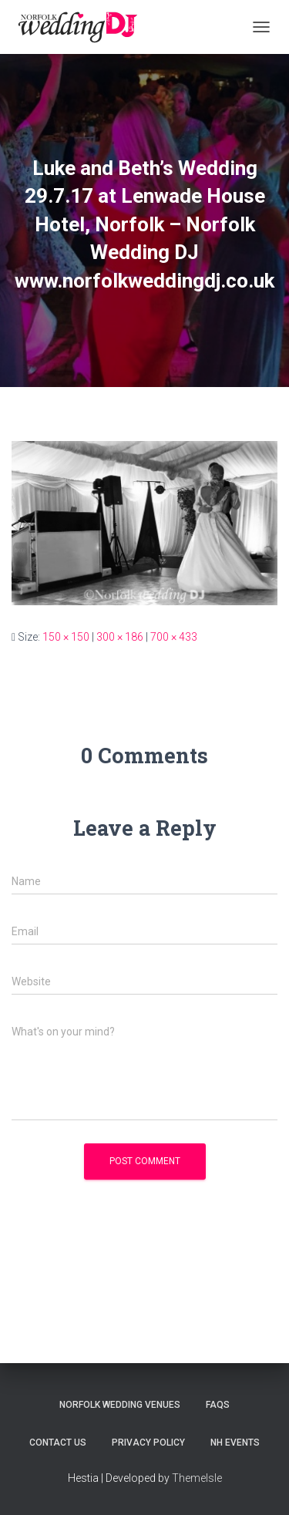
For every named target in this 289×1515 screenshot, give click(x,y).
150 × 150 (65, 637)
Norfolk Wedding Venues (119, 1404)
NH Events (235, 1442)
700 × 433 (173, 637)
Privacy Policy (148, 1442)
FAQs (218, 1404)
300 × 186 (119, 637)
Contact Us (57, 1442)
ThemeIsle (197, 1478)
